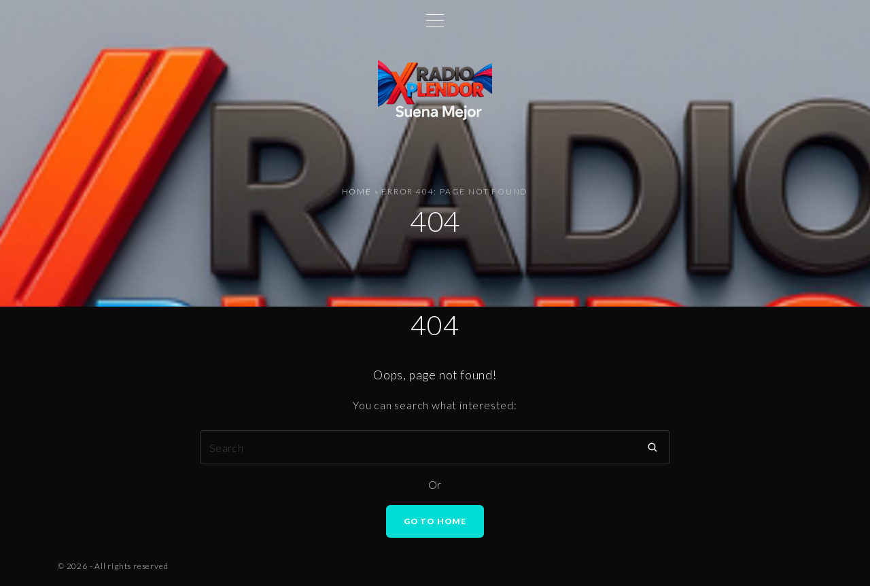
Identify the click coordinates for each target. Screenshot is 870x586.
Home (357, 191)
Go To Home (435, 521)
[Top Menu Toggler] (435, 20)
